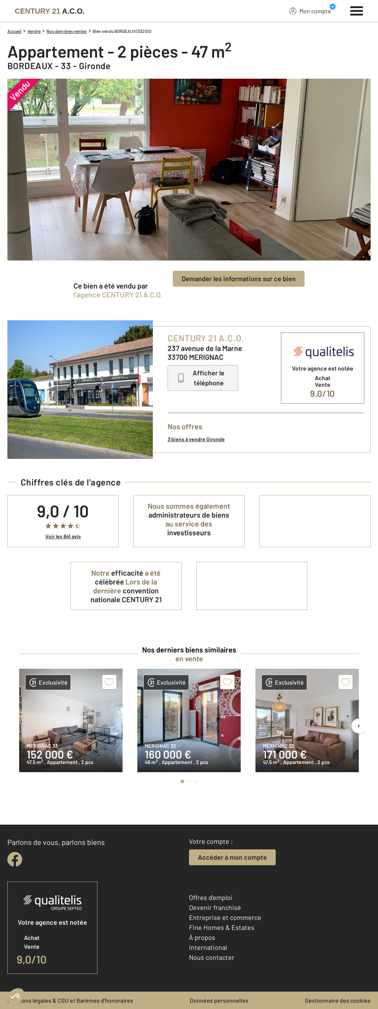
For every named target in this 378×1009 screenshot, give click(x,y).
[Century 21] (50, 11)
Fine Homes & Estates (221, 927)
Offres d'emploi (211, 897)
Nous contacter (211, 957)
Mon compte (310, 11)
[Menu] (356, 10)
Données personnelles (219, 1000)
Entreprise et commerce (225, 917)
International (208, 947)
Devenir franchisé (215, 907)
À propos (202, 937)
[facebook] (14, 859)
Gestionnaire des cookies (338, 1000)
